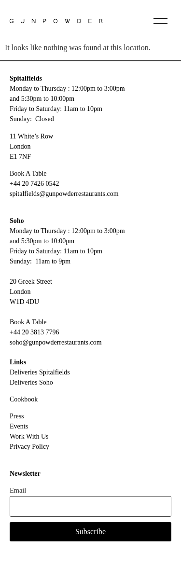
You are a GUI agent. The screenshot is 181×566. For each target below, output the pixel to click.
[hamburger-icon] (160, 21)
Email (18, 490)
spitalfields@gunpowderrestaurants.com (64, 193)
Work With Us (29, 436)
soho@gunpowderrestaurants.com (56, 342)
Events (19, 426)
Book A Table (28, 173)
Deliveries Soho (31, 382)
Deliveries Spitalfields (40, 372)
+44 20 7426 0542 (34, 183)
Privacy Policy (29, 446)
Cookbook (24, 399)
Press (17, 416)
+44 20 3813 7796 (34, 332)
